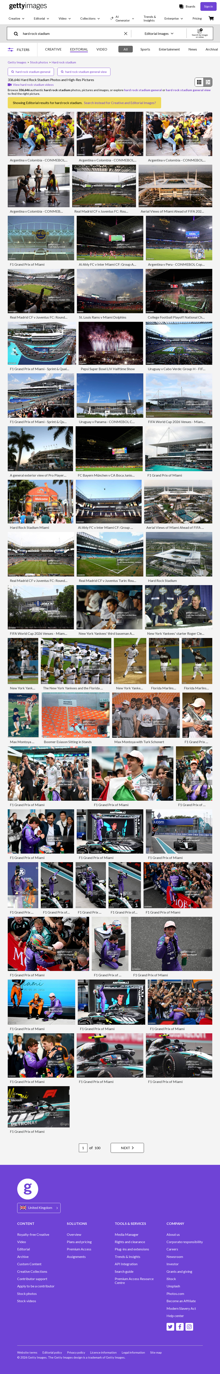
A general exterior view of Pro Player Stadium (43, 475)
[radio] (199, 82)
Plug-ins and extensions (132, 1249)
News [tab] (192, 49)
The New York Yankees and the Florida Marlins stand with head (89, 688)
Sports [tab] (145, 49)
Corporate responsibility (185, 1242)
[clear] (127, 33)
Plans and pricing (79, 1242)
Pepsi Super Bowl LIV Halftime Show (108, 369)
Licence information (103, 1352)
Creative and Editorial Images (132, 103)
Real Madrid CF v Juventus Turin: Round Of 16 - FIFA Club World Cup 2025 (134, 580)
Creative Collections (32, 1271)
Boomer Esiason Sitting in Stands (68, 742)
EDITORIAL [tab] (79, 49)
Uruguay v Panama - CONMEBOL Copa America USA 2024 (123, 422)
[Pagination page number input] (83, 1148)
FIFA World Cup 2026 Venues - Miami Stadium (182, 422)
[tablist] (76, 49)
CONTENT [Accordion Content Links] (25, 1223)
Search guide (124, 1271)
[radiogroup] (203, 82)
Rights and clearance (130, 1242)
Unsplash (173, 1286)
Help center (175, 1316)
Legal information (133, 1352)
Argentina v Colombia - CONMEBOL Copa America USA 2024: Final (60, 160)
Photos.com (175, 1294)
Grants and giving (179, 1271)
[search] (17, 33)
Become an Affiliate (181, 1301)
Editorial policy (52, 1352)
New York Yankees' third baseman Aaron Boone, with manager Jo (126, 633)
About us (173, 1234)
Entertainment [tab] (169, 49)
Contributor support (32, 1279)
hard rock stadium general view (84, 72)
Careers (172, 1249)
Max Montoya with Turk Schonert (139, 742)
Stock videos (26, 1301)
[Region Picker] (39, 1208)
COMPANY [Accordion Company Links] (175, 1223)
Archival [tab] (212, 49)
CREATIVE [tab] (53, 49)
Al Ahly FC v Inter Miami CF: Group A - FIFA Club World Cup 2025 (127, 264)
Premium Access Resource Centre (134, 1281)
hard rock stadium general (30, 72)
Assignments (76, 1257)
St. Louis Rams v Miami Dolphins (102, 317)
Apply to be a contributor (36, 1286)
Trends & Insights (127, 1257)
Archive (23, 1257)
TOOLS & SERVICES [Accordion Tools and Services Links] (130, 1223)
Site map (156, 1352)
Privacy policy (76, 1352)
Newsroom (175, 1257)
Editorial (23, 1249)
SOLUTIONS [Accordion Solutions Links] (77, 1223)
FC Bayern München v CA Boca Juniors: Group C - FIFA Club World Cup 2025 (134, 475)
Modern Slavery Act (181, 1308)
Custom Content (29, 1264)
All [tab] (126, 49)
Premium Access (79, 1249)
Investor (173, 1264)
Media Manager (127, 1234)
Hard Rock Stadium (162, 580)
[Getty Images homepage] (28, 6)
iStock (171, 1279)
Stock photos (27, 1294)
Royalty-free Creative (33, 1234)
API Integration (126, 1264)
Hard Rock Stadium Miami (29, 527)
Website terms (27, 1352)
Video (21, 1242)
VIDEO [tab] (101, 49)
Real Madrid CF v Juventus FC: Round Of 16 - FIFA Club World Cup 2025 (127, 211)
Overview (74, 1234)
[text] (72, 33)
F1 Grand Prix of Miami (27, 264)
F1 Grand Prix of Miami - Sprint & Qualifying (42, 369)
